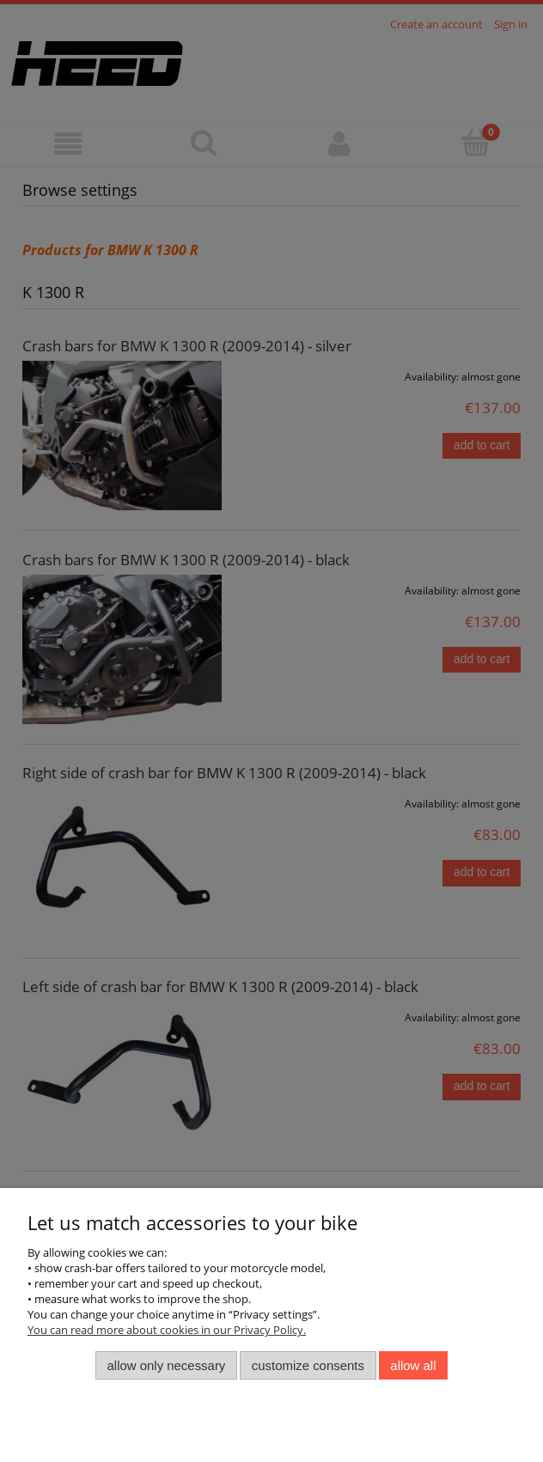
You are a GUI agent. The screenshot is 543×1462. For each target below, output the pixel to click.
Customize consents (308, 1365)
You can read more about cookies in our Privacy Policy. (166, 1329)
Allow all (413, 1365)
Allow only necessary (166, 1365)
